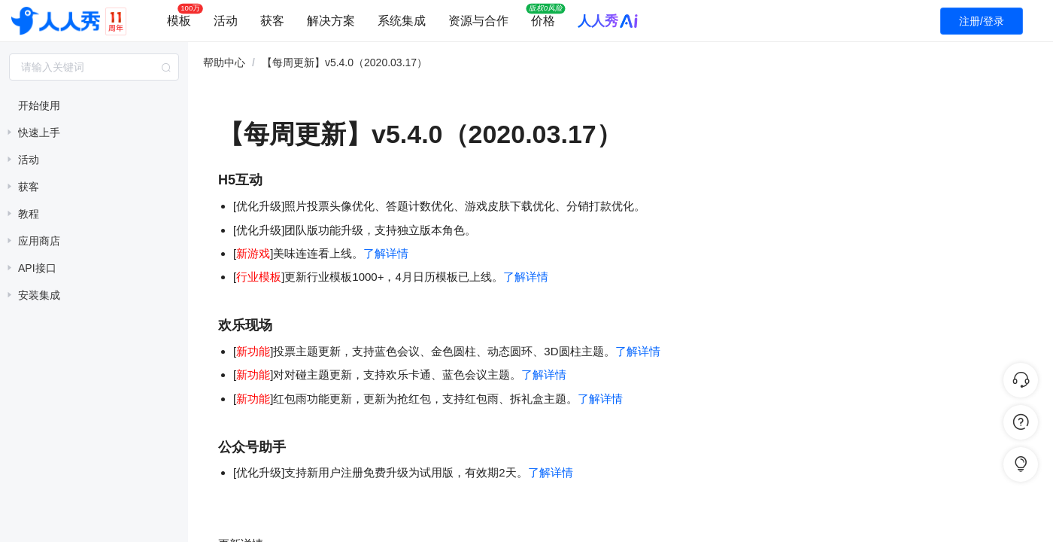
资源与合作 (478, 20)
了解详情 (385, 253)
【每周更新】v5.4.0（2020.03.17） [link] (344, 62)
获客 (272, 20)
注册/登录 (981, 21)
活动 (226, 20)
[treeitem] (94, 105)
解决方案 (331, 20)
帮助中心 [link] (224, 62)
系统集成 (402, 20)
